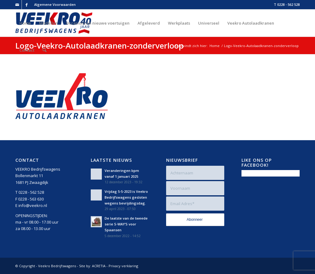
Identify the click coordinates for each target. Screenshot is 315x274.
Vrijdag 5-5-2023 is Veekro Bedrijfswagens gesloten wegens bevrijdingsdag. (126, 197)
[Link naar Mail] (17, 4)
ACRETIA (99, 266)
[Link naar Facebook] (26, 4)
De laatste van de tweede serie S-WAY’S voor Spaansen (126, 224)
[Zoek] (44, 50)
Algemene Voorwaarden (55, 4)
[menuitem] (53, 4)
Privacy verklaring (123, 266)
